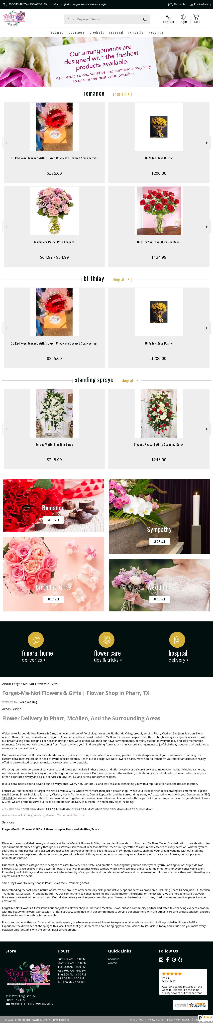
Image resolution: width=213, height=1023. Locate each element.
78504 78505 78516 (54, 808)
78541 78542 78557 (98, 808)
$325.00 (54, 173)
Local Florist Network (178, 1019)
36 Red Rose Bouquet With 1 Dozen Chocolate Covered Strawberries (54, 158)
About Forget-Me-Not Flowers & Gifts (30, 684)
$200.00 (158, 173)
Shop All (119, 94)
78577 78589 (138, 808)
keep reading (28, 702)
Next (207, 143)
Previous (5, 143)
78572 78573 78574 (120, 808)
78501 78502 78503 (33, 808)
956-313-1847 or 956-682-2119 (28, 4)
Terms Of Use (135, 1019)
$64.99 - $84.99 (54, 257)
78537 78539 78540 (76, 808)
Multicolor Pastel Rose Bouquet (54, 242)
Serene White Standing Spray (54, 444)
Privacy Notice (155, 1019)
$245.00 (54, 459)
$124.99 (158, 257)
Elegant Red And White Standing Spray (159, 444)
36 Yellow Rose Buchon (158, 158)
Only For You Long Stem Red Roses (159, 242)
